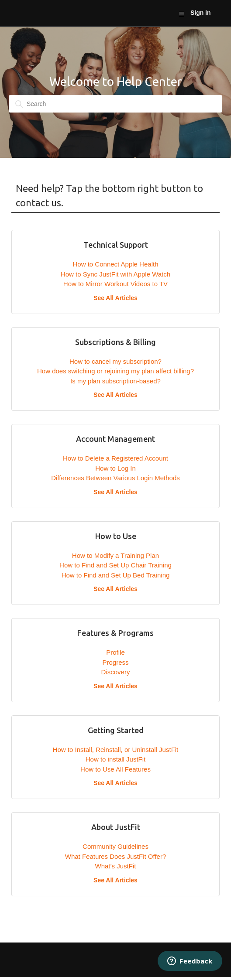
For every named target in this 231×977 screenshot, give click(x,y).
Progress (115, 662)
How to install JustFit (116, 759)
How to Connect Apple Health (116, 264)
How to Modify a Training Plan (115, 555)
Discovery (115, 672)
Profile (115, 652)
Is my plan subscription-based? (115, 381)
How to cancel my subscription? (115, 361)
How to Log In (115, 468)
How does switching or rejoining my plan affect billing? (115, 371)
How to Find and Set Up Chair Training (115, 565)
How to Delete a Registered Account (115, 458)
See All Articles (115, 297)
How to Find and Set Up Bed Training (116, 575)
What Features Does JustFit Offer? (115, 856)
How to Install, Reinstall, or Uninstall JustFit (116, 749)
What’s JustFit (115, 866)
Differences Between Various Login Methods (115, 478)
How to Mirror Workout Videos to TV (115, 283)
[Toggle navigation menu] (181, 13)
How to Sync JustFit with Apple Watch (115, 274)
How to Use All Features (115, 769)
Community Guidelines (115, 846)
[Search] (115, 104)
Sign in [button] (200, 12)
